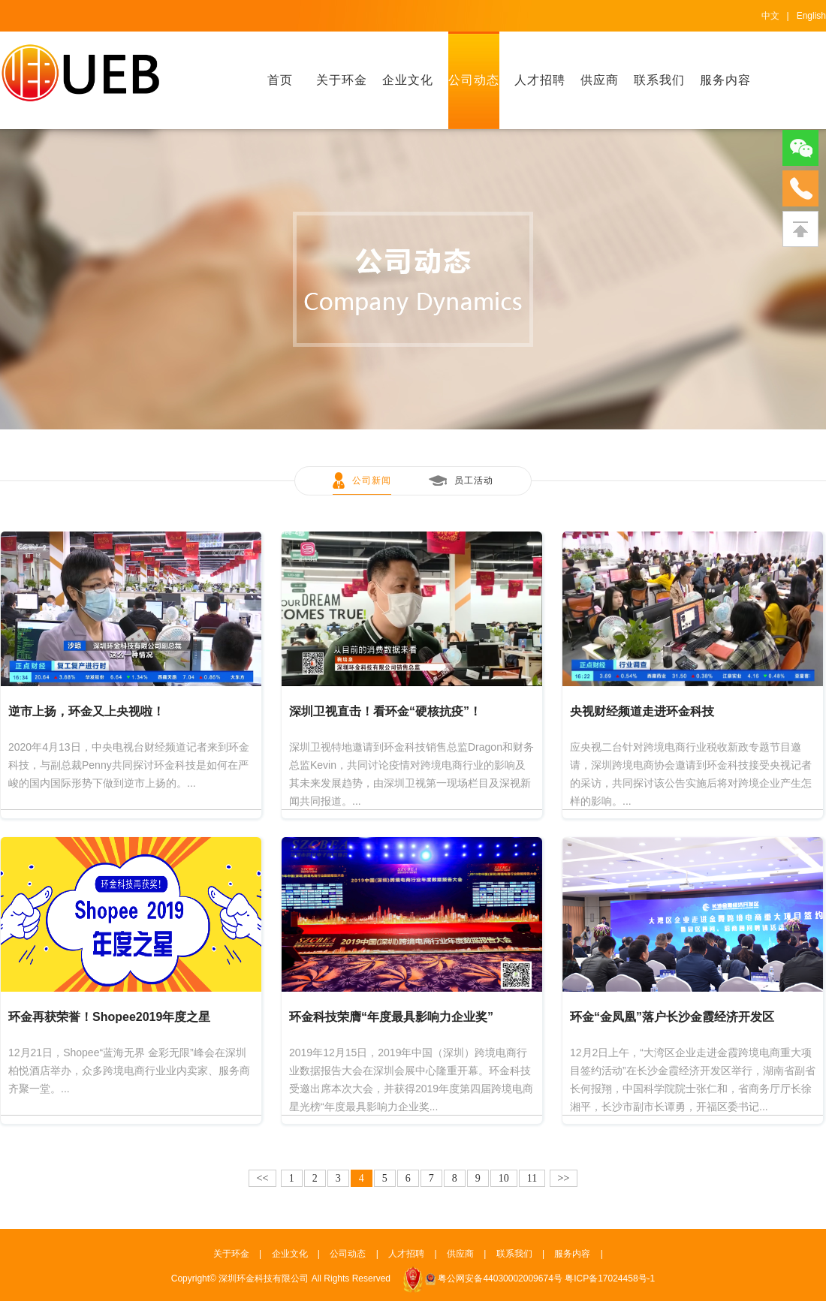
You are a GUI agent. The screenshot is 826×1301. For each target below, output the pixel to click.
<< (263, 1178)
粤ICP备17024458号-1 (610, 1278)
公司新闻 (371, 480)
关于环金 (341, 80)
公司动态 (473, 80)
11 (532, 1178)
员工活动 (473, 480)
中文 (770, 16)
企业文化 (407, 80)
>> (564, 1178)
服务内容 (725, 80)
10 (504, 1178)
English (811, 16)
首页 (280, 80)
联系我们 (659, 80)
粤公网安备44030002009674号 (500, 1278)
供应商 (599, 80)
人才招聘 (539, 80)
